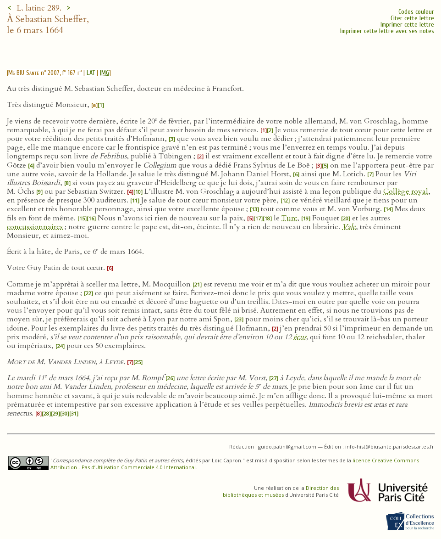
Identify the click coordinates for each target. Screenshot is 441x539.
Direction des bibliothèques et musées (281, 491)
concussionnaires (35, 227)
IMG (104, 73)
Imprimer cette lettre (407, 24)
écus (299, 337)
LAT (91, 73)
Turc (289, 218)
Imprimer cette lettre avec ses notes (387, 31)
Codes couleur (416, 12)
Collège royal (405, 191)
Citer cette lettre (412, 18)
